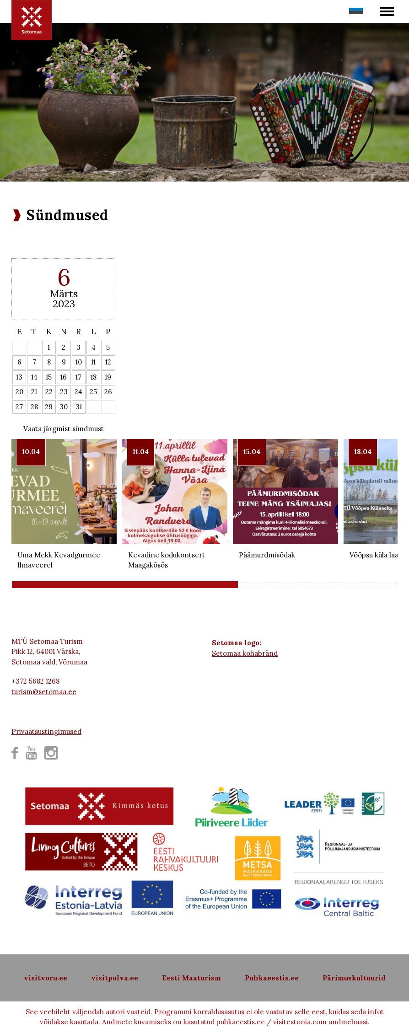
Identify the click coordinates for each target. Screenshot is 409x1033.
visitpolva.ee (114, 978)
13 (19, 377)
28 (34, 406)
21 (34, 391)
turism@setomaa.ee (43, 691)
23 (64, 391)
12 (108, 362)
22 (49, 391)
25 (93, 391)
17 (78, 377)
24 (78, 391)
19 (108, 377)
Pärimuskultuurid (354, 978)
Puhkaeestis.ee (272, 978)
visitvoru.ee (45, 978)
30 (63, 406)
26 (108, 391)
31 (78, 406)
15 (49, 377)
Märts (64, 293)
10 (78, 362)
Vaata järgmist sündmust (63, 428)
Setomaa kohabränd (245, 653)
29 (49, 406)
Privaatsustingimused (46, 731)
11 (93, 362)
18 (94, 377)
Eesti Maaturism (191, 978)
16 (63, 377)
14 (34, 377)
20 (19, 391)
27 (19, 406)
